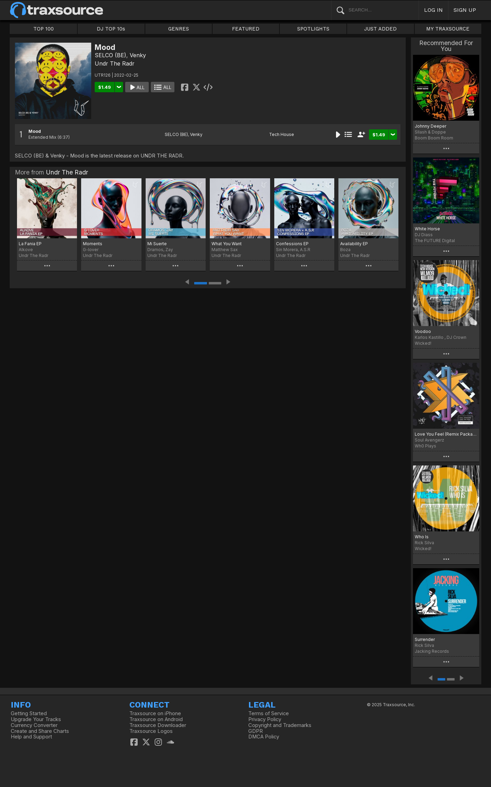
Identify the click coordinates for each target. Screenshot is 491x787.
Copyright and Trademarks (279, 725)
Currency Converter (34, 725)
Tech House (281, 134)
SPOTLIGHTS (313, 29)
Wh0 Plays (425, 445)
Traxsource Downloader (157, 725)
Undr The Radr (115, 63)
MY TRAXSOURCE (448, 29)
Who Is (422, 536)
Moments (92, 243)
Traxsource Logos (151, 731)
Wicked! (423, 343)
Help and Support (31, 737)
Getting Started (29, 713)
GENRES (178, 29)
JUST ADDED (380, 29)
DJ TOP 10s (111, 29)
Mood (34, 131)
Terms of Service (268, 713)
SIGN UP (465, 10)
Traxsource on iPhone (155, 713)
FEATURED (245, 29)
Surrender (425, 639)
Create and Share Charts (40, 731)
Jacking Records (432, 651)
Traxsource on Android (156, 719)
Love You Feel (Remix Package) (446, 434)
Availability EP (354, 243)
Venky (138, 55)
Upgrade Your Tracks (36, 719)
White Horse (427, 228)
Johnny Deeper (430, 126)
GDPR (255, 731)
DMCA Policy (263, 737)
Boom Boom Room (434, 137)
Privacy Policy (264, 719)
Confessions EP (292, 243)
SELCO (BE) (110, 55)
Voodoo (423, 331)
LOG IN (433, 10)
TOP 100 (43, 29)
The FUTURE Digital (435, 240)
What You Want (227, 243)
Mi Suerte (157, 243)
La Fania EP (30, 243)
